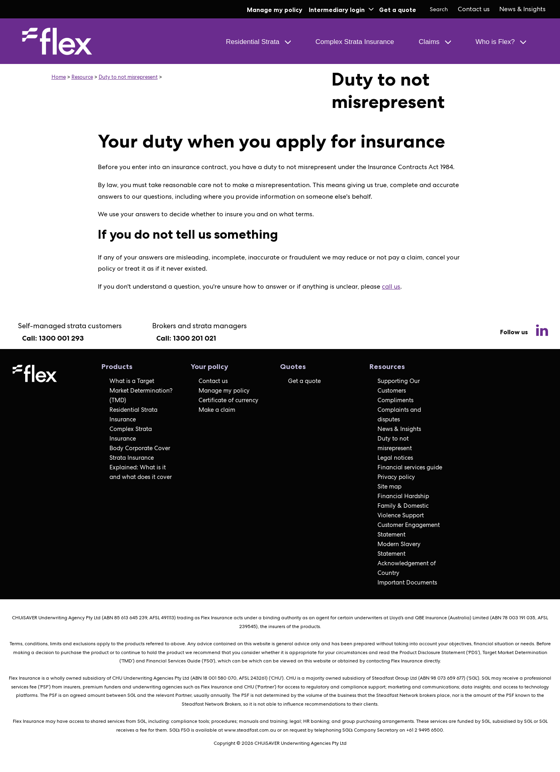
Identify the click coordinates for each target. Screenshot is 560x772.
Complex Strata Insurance (355, 42)
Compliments (395, 400)
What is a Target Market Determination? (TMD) (141, 390)
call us (391, 286)
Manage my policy (274, 10)
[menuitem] (473, 9)
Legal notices (395, 458)
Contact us (474, 9)
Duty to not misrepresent (128, 77)
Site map (389, 487)
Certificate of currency (228, 400)
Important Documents (407, 582)
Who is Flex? (501, 42)
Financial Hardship (403, 496)
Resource (82, 77)
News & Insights (522, 9)
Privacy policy (396, 477)
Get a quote (397, 10)
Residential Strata (258, 42)
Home (59, 77)
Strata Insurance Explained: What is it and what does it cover (140, 467)
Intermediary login (341, 10)
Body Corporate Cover (139, 448)
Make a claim (217, 410)
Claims (435, 42)
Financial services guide (409, 467)
